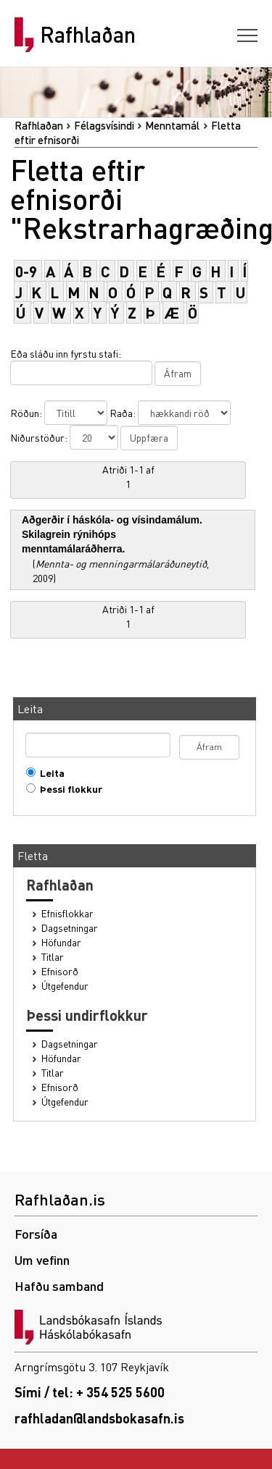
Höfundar (61, 942)
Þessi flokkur (67, 789)
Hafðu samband (59, 1285)
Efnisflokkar (67, 913)
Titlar (52, 957)
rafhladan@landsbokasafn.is (99, 1418)
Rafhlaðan (88, 35)
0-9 (26, 271)
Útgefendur (64, 986)
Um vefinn (42, 1259)
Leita (49, 773)
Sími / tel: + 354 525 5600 (90, 1392)
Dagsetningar (69, 928)
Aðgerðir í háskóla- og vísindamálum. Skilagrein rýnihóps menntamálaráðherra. (112, 534)
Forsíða (36, 1233)
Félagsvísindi (104, 125)
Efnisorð (59, 971)
